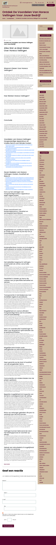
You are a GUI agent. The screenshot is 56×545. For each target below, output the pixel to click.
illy (40, 298)
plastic (41, 378)
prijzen (41, 382)
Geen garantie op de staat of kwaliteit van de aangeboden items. (20, 179)
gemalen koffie (43, 238)
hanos (40, 259)
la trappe (41, 340)
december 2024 (43, 131)
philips (41, 376)
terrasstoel (42, 429)
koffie (40, 325)
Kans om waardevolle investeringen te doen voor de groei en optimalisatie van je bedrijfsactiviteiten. (19, 166)
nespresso (42, 365)
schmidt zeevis (43, 401)
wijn (40, 461)
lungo (40, 348)
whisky (41, 459)
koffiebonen (42, 327)
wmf (40, 480)
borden (41, 187)
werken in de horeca (44, 452)
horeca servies (43, 283)
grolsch (41, 253)
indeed (41, 302)
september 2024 (43, 137)
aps (40, 172)
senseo (41, 404)
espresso (41, 230)
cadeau (41, 189)
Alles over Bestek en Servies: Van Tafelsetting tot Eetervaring (45, 58)
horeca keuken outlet (44, 274)
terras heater (42, 423)
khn (40, 321)
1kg (40, 158)
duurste (41, 221)
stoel (40, 414)
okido (40, 370)
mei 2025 (41, 120)
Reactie (4, 480)
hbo (40, 262)
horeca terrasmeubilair (45, 287)
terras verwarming (44, 425)
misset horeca (43, 361)
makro (41, 351)
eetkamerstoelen (43, 225)
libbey (40, 346)
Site (5, 506)
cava (40, 194)
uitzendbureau (43, 448)
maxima (41, 357)
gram (40, 251)
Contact (51, 5)
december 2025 (43, 105)
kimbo (40, 323)
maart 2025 (42, 125)
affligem (41, 166)
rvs (40, 399)
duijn (40, 217)
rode (40, 389)
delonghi (41, 200)
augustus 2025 (43, 114)
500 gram (41, 164)
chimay (41, 196)
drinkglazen (42, 215)
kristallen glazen (43, 336)
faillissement (42, 232)
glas (40, 245)
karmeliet (41, 312)
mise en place (42, 359)
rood (40, 393)
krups (40, 338)
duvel (40, 223)
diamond (41, 204)
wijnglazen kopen (43, 471)
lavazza (41, 342)
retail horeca (42, 387)
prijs (40, 380)
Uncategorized (10, 18)
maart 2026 (42, 99)
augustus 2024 (43, 139)
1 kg (40, 156)
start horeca (42, 412)
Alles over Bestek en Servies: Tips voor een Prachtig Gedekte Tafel (45, 64)
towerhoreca (42, 435)
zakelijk (41, 482)
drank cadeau (42, 213)
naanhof (41, 363)
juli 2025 (41, 116)
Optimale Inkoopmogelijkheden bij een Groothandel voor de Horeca (45, 71)
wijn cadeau (42, 463)
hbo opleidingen (43, 264)
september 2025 (43, 112)
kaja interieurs (42, 310)
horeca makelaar (43, 276)
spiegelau (41, 408)
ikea (40, 295)
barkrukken (42, 175)
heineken (41, 266)
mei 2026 (41, 95)
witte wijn (41, 478)
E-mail (4, 499)
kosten (41, 331)
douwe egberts (43, 211)
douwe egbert (42, 209)
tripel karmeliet (43, 442)
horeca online (42, 278)
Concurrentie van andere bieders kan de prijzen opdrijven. (18, 180)
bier (40, 179)
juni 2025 (41, 118)
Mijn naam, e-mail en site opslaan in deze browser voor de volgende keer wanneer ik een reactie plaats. (18, 515)
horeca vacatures (43, 289)
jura (40, 308)
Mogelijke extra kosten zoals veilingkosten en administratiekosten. (20, 177)
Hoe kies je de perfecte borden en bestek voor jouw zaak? (45, 41)
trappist (41, 438)
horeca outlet (42, 281)
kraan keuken (42, 334)
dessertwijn (42, 202)
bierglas (41, 181)
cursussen (41, 198)
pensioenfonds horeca (45, 374)
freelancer (41, 236)
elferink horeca (43, 228)
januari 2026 (42, 103)
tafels (40, 418)
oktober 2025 (42, 110)
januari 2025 (42, 129)
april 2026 (41, 97)
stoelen (41, 416)
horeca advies (42, 272)
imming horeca (43, 300)
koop (40, 329)
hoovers (41, 268)
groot (40, 255)
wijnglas (41, 467)
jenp (40, 306)
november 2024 (43, 133)
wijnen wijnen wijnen (44, 465)
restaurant (42, 384)
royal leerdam (42, 397)
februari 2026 (42, 101)
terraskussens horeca (44, 427)
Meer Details (7, 464)
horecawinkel (42, 291)
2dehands (41, 160)
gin (40, 242)
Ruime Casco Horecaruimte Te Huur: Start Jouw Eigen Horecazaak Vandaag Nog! (44, 49)
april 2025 (41, 122)
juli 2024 (41, 142)
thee (40, 433)
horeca (41, 270)
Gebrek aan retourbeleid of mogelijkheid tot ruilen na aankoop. (19, 189)
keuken (41, 315)
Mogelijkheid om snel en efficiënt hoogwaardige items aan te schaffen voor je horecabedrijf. (19, 163)
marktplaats (42, 353)
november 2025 (43, 108)
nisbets (41, 368)
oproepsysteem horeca (45, 372)
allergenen (42, 168)
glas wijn (41, 247)
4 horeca (41, 162)
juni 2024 (41, 144)
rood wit (41, 395)
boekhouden (42, 185)
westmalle (42, 454)
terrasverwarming (43, 431)
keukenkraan (42, 319)
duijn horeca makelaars (45, 219)
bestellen (41, 177)
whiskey (41, 457)
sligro (40, 406)
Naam (5, 492)
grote (40, 257)
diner (40, 206)
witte (40, 476)
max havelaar (42, 355)
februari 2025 (42, 127)
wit (40, 474)
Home (3, 18)
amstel (41, 170)
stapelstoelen (42, 410)
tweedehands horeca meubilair (44, 445)
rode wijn (41, 391)
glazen (41, 249)
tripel (40, 440)
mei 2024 (41, 146)
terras (40, 421)
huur (40, 293)
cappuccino (42, 192)
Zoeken (41, 26)
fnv (40, 234)
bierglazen (42, 183)
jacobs (41, 304)
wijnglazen (42, 469)
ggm (40, 240)
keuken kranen (43, 317)
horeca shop (42, 285)
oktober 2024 (42, 135)
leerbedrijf (41, 344)
